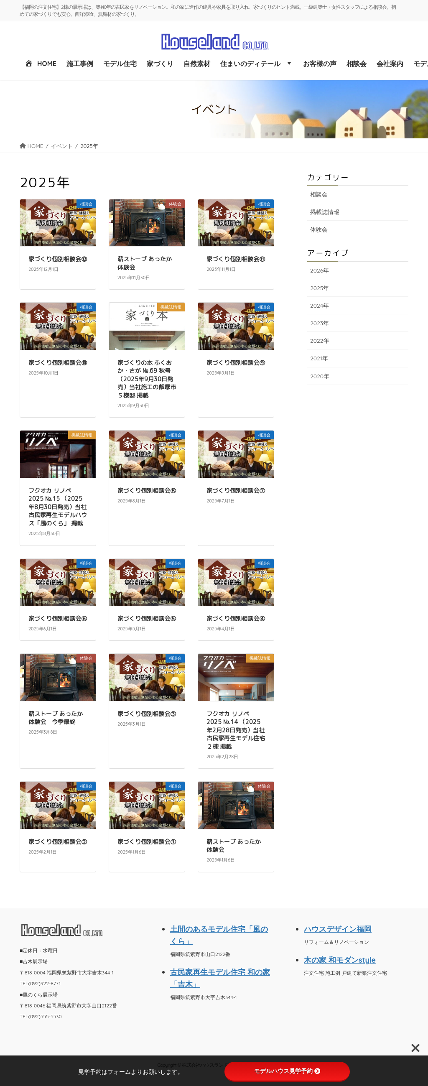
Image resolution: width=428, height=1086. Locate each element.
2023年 (319, 323)
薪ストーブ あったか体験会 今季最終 (55, 718)
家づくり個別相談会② (57, 842)
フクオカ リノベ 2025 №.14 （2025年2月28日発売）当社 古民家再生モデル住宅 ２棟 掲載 (235, 730)
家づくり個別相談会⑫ (57, 259)
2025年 (319, 288)
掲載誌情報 (324, 212)
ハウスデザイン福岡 (338, 928)
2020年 (319, 376)
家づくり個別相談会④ (235, 618)
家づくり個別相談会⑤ (146, 618)
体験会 (319, 229)
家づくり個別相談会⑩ (57, 363)
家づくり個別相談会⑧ (146, 491)
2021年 (319, 358)
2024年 (319, 305)
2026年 (319, 270)
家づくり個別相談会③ (146, 714)
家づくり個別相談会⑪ (235, 259)
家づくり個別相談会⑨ (235, 363)
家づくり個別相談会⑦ (235, 491)
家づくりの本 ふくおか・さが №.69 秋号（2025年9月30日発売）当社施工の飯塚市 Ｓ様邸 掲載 (146, 379)
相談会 (319, 194)
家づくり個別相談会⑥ (57, 618)
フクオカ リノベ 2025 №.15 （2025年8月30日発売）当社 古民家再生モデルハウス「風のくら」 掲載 (57, 507)
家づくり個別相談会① (146, 842)
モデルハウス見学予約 (287, 1071)
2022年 (319, 340)
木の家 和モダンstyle (340, 959)
